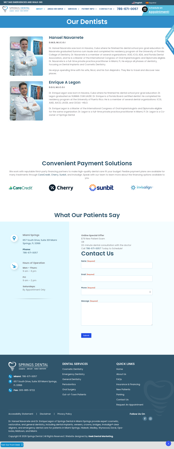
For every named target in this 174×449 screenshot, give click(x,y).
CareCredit (44, 174)
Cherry (54, 174)
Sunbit (62, 174)
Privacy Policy (65, 413)
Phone (88, 287)
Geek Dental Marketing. (100, 436)
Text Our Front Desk (12, 444)
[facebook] (145, 418)
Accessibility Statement (20, 413)
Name (88, 261)
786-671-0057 (93, 248)
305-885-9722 (24, 390)
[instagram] (150, 418)
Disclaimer (45, 413)
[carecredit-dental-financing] (20, 187)
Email (87, 274)
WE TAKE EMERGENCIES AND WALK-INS (23, 2)
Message (89, 301)
